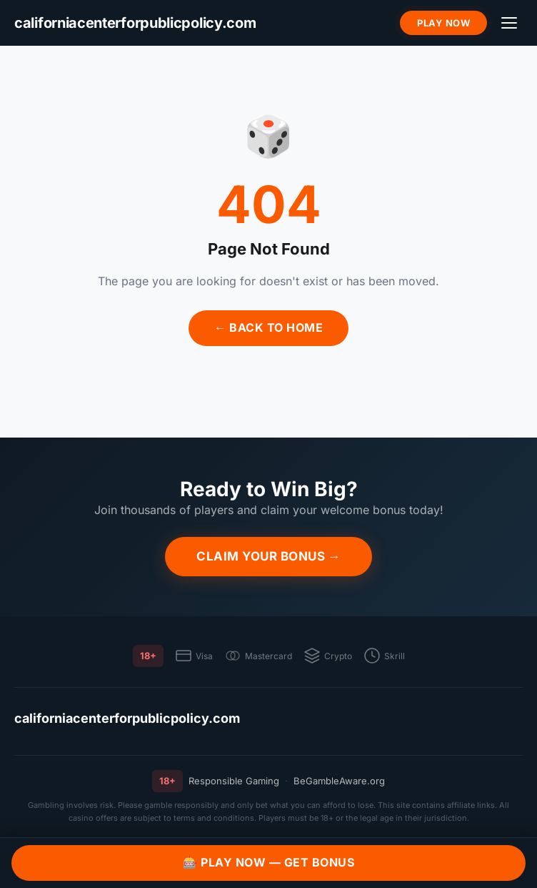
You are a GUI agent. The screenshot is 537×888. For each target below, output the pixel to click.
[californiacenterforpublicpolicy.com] (135, 23)
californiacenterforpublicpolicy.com (127, 718)
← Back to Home (268, 327)
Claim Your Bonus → (268, 556)
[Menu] (509, 22)
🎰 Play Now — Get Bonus (268, 862)
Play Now (443, 23)
